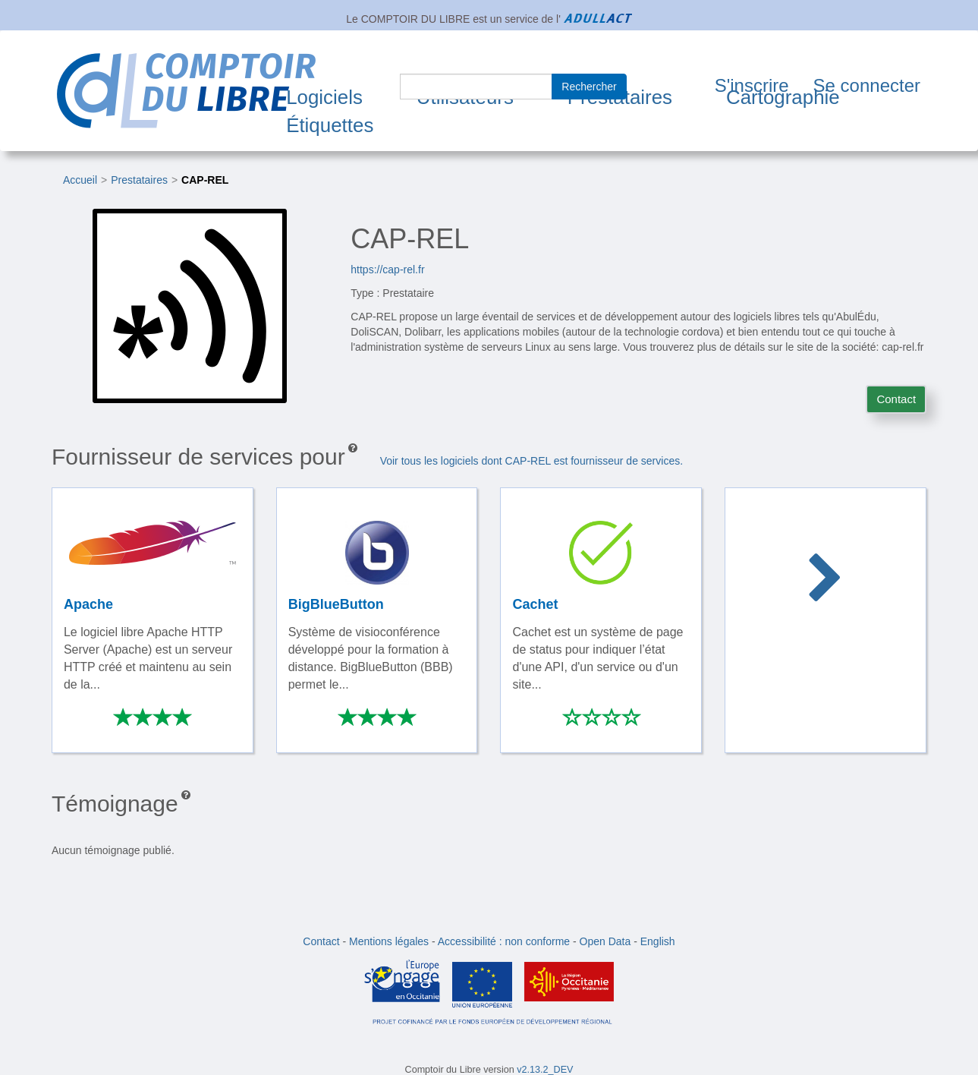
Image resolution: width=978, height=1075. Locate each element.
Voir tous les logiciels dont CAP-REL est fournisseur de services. (531, 461)
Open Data (605, 941)
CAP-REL (204, 180)
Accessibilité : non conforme (504, 941)
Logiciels (324, 97)
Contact (896, 398)
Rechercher (588, 86)
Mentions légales (389, 941)
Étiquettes (329, 125)
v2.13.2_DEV (545, 1069)
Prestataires (139, 180)
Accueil (80, 180)
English (657, 941)
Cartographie (783, 97)
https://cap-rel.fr (387, 269)
